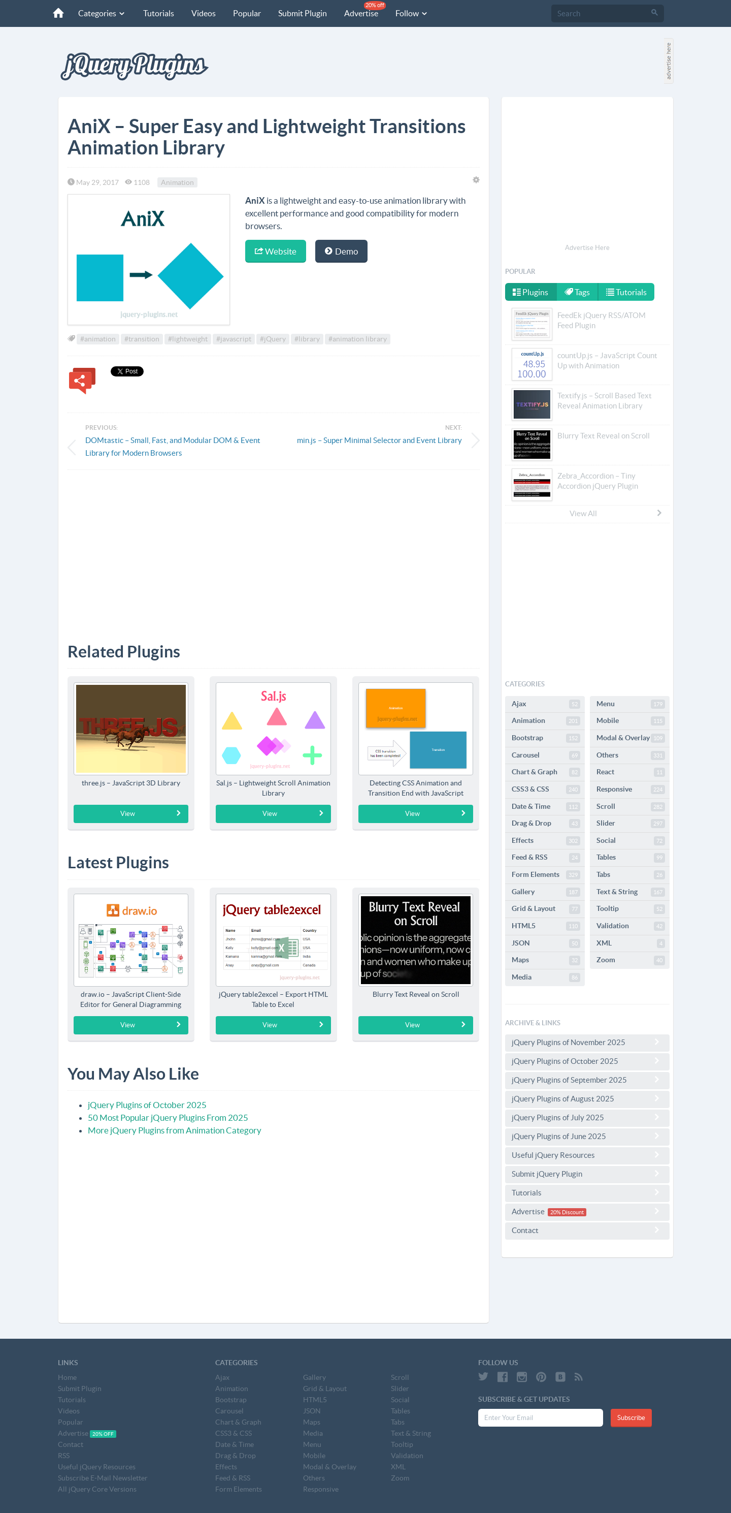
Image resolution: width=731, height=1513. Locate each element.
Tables (630, 857)
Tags (577, 292)
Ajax (546, 704)
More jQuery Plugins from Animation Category (174, 1130)
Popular (247, 13)
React (630, 772)
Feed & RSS (546, 857)
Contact (587, 1230)
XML (630, 943)
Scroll (630, 806)
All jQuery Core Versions (97, 1489)
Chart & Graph (546, 772)
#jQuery (273, 339)
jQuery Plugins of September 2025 (587, 1079)
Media (546, 977)
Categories (102, 13)
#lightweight (188, 339)
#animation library (357, 339)
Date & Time (546, 806)
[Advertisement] (273, 549)
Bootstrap (546, 738)
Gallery (546, 892)
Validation (630, 926)
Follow (411, 13)
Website (275, 251)
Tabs (630, 874)
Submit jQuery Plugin (587, 1173)
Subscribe (631, 1418)
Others (630, 755)
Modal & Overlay (630, 738)
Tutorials (158, 13)
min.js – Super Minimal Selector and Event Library (379, 440)
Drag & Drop (546, 823)
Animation (177, 182)
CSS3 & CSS (546, 789)
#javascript (233, 339)
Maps (546, 960)
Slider (630, 823)
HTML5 (546, 926)
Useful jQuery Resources (587, 1154)
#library (307, 339)
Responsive (630, 789)
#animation (98, 339)
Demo (341, 251)
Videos (203, 13)
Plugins (530, 292)
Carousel (546, 755)
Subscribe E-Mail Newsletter (103, 1478)
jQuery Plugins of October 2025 (147, 1105)
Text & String (630, 892)
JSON (546, 943)
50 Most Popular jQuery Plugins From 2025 (168, 1117)
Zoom (630, 960)
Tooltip (630, 908)
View (151, 813)
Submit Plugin (302, 13)
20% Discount (567, 1212)
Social (630, 840)
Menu (630, 704)
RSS (64, 1456)
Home (67, 1377)
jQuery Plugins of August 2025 (587, 1098)
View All (616, 513)
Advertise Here (587, 247)
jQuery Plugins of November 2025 (587, 1042)
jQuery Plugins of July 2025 (587, 1117)
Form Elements (546, 874)
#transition (141, 339)
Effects (546, 840)
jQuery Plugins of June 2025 (587, 1136)
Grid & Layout (546, 908)
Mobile (630, 721)
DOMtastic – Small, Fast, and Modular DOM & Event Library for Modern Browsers (172, 446)
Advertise (365, 9)
